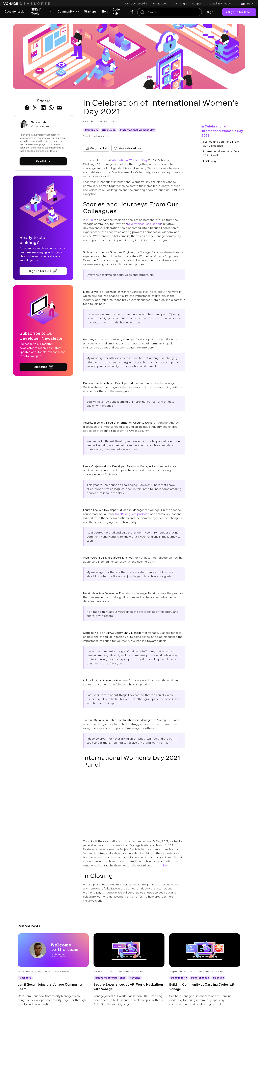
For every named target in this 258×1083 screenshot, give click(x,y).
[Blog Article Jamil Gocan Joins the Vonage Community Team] (53, 953)
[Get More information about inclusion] (109, 130)
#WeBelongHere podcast (131, 514)
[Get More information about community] (178, 978)
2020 (89, 219)
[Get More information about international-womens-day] (137, 130)
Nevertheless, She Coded (144, 223)
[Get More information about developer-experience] (110, 978)
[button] (223, 3)
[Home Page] (27, 3)
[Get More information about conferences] (199, 978)
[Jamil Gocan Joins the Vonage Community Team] (53, 994)
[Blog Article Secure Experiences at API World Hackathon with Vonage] (129, 953)
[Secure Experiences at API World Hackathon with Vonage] (129, 994)
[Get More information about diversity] (91, 130)
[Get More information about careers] (25, 978)
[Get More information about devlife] (218, 978)
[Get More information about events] (135, 978)
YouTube (161, 865)
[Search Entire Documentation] (169, 12)
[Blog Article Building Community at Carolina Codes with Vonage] (204, 953)
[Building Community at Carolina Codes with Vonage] (204, 994)
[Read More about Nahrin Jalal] (43, 161)
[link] (15, 11)
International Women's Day (129, 160)
